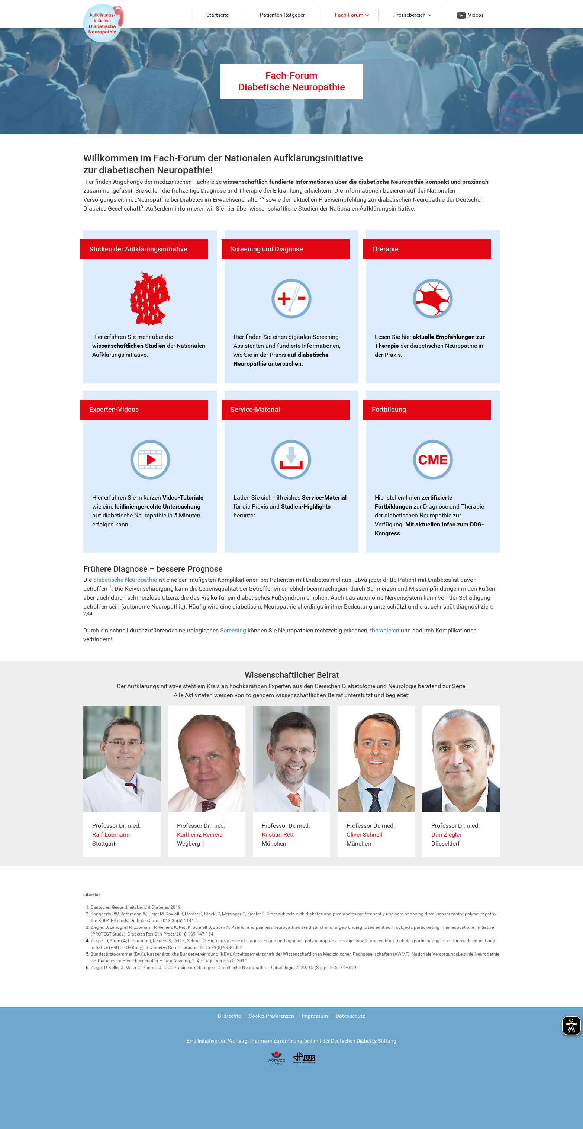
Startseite (217, 15)
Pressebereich (409, 15)
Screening (233, 630)
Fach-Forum (349, 15)
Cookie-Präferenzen (271, 1016)
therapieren (384, 630)
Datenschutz (350, 1016)
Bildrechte (229, 1016)
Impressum (315, 1016)
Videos (470, 15)
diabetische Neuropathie (125, 579)
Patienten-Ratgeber (282, 15)
